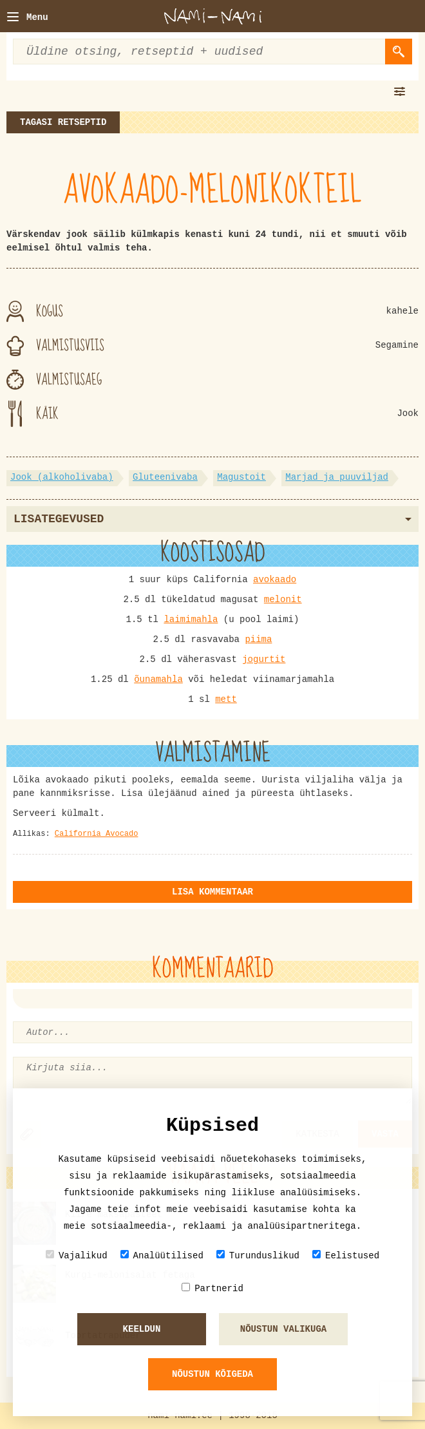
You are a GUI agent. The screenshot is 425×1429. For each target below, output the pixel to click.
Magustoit (241, 477)
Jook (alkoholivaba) (61, 477)
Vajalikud (77, 1255)
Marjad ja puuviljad (336, 477)
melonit (283, 599)
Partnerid (212, 1288)
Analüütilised (161, 1255)
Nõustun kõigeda (212, 1374)
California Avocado (96, 833)
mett (226, 699)
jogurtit (263, 659)
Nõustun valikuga (283, 1329)
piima (258, 639)
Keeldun (142, 1329)
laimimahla (191, 619)
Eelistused (345, 1255)
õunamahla (158, 679)
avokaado (274, 579)
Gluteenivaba (165, 477)
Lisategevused (212, 519)
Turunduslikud (257, 1255)
